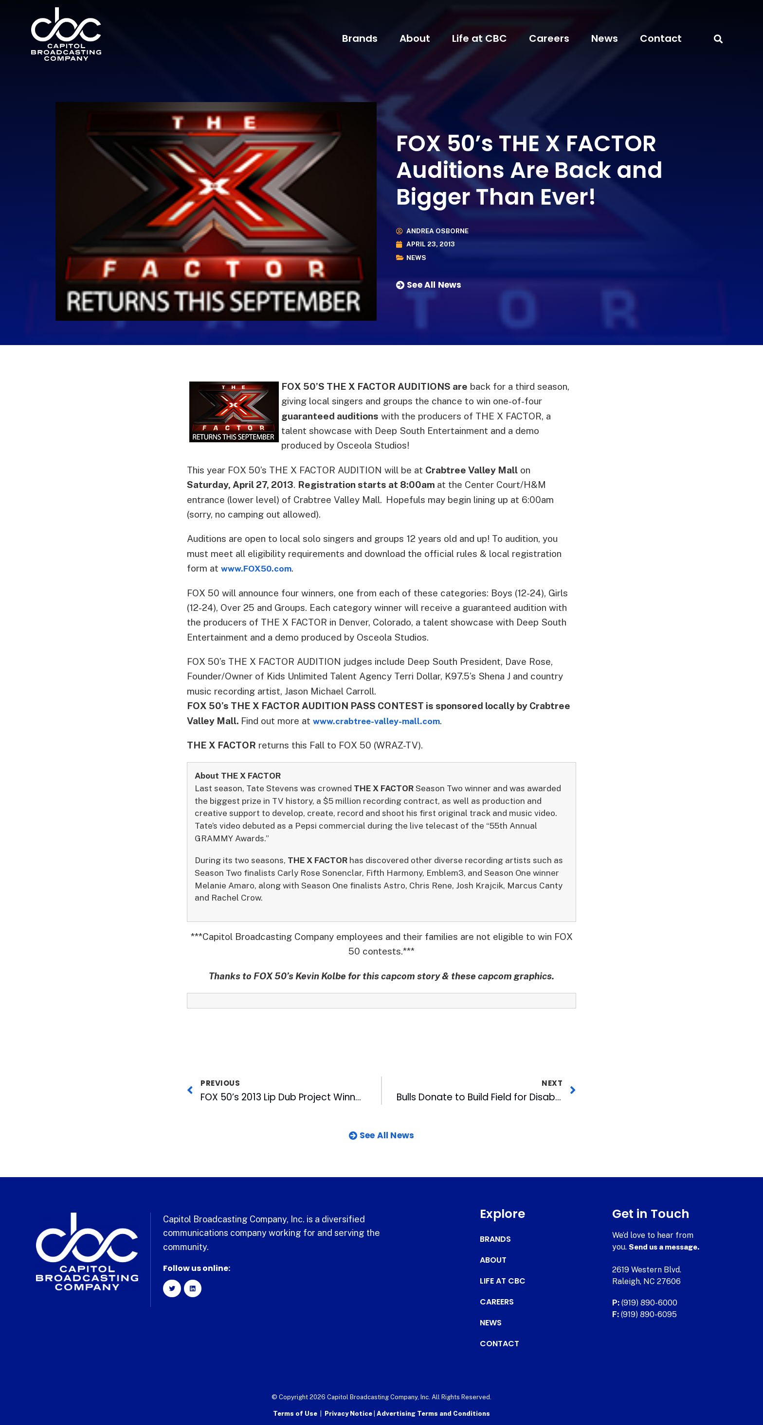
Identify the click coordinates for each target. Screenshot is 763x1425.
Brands (360, 38)
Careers (549, 38)
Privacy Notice (349, 1413)
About (415, 38)
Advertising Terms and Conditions (433, 1413)
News (604, 38)
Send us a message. (666, 1246)
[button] (718, 39)
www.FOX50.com (260, 568)
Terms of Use (295, 1413)
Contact (661, 38)
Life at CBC (479, 38)
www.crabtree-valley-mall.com (382, 720)
